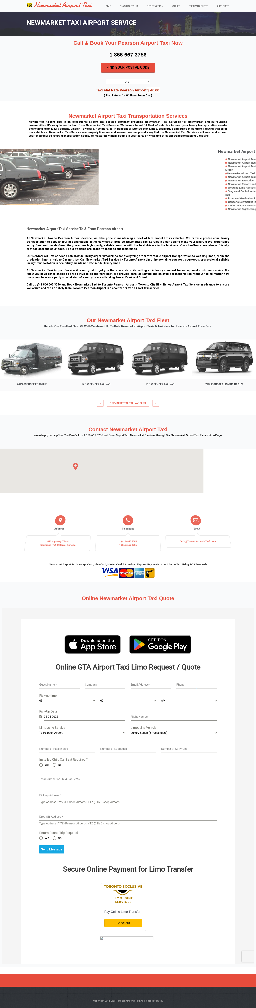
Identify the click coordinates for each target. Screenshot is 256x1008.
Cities (176, 6)
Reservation (155, 6)
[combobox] (128, 81)
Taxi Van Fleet (198, 6)
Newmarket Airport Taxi (59, 5)
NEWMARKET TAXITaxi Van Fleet (128, 405)
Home (107, 6)
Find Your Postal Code (128, 67)
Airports (223, 6)
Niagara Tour (129, 6)
